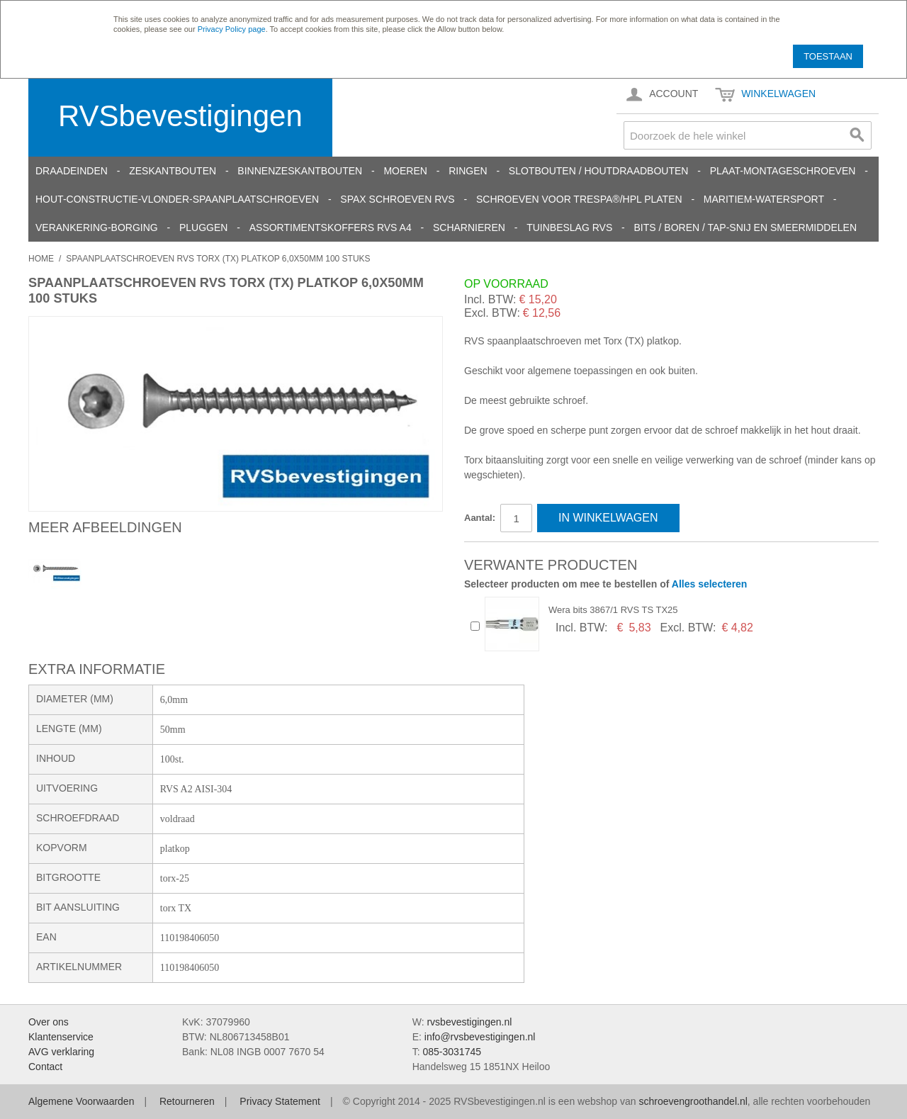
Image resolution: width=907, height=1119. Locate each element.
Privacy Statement (280, 1101)
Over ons (48, 1022)
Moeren (405, 170)
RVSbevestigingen (180, 116)
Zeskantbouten (172, 170)
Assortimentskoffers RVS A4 (330, 227)
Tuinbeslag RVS (569, 227)
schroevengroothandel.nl (692, 1101)
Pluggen (203, 227)
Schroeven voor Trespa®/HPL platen (579, 199)
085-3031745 (451, 1051)
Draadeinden (71, 170)
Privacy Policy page (232, 29)
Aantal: (479, 517)
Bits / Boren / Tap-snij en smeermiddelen (745, 227)
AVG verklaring (61, 1051)
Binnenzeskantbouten (299, 170)
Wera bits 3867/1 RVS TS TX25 (613, 610)
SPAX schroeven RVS (397, 199)
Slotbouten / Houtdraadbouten (599, 170)
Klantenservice (61, 1036)
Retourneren (187, 1101)
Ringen (468, 170)
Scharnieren (469, 227)
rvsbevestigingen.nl (469, 1022)
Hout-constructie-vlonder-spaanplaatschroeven (177, 199)
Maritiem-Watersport (764, 199)
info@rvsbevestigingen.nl (480, 1036)
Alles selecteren (710, 584)
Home (41, 259)
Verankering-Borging (96, 227)
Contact (45, 1066)
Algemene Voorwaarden (81, 1101)
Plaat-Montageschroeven (783, 170)
